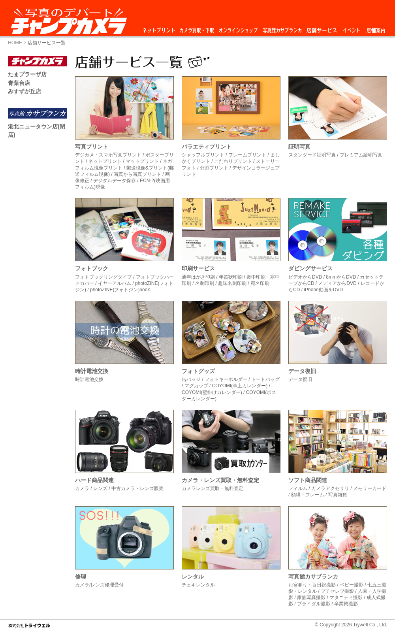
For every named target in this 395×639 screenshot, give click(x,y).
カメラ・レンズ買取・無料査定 (220, 480)
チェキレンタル (198, 585)
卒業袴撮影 (346, 604)
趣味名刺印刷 (232, 283)
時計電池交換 (91, 371)
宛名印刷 (259, 283)
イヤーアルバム (114, 283)
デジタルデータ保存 (114, 180)
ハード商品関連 (94, 480)
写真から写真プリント (137, 174)
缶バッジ (191, 379)
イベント (352, 28)
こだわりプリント (233, 161)
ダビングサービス (310, 268)
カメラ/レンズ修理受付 (99, 585)
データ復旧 (302, 371)
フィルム (297, 488)
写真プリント (91, 146)
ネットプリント (160, 28)
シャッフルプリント (203, 155)
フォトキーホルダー (226, 379)
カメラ (82, 488)
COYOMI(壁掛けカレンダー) (212, 392)
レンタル (193, 576)
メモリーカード (369, 488)
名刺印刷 (204, 283)
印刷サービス (198, 268)
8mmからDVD (341, 277)
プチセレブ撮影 (337, 591)
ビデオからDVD (305, 277)
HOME (15, 42)
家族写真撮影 (311, 597)
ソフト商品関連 (307, 480)
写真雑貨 (337, 495)
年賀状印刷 (231, 277)
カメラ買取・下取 (197, 28)
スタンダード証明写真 (312, 155)
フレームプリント (247, 155)
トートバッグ (265, 379)
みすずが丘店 (24, 91)
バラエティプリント (206, 146)
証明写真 (299, 146)
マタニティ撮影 (346, 597)
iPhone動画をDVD (323, 289)
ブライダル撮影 (313, 604)
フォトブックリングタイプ (103, 277)
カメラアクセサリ (330, 488)
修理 (80, 576)
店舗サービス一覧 (47, 42)
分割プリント (214, 168)
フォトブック (91, 268)
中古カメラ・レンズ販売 (137, 488)
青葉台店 (19, 83)
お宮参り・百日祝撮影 (312, 585)
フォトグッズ (198, 371)
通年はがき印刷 (198, 277)
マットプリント (142, 161)
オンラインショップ (238, 28)
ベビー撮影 (351, 585)
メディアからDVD (337, 283)
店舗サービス (322, 28)
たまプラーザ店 (27, 74)
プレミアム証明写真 (361, 155)
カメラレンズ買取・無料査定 (212, 488)
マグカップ (196, 385)
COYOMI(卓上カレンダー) (240, 385)
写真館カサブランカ (282, 28)
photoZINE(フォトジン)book (120, 289)
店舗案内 (376, 28)
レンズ (100, 488)
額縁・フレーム (307, 495)
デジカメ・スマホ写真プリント (108, 155)
